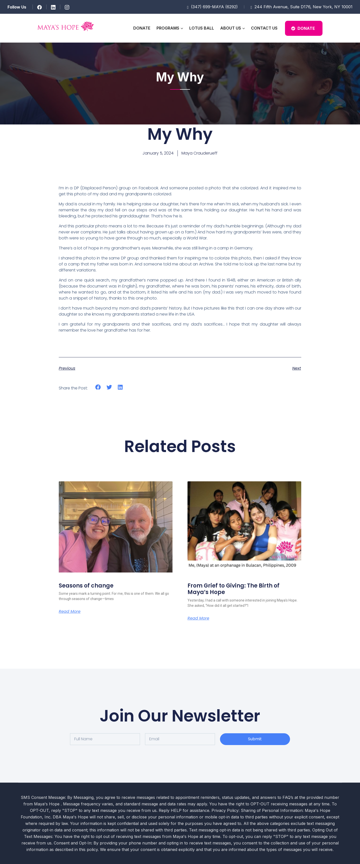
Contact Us (264, 28)
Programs (167, 28)
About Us (230, 28)
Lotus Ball (201, 28)
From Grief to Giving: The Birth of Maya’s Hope (234, 589)
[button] (98, 387)
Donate (141, 28)
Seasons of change (86, 586)
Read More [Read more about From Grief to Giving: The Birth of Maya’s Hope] (198, 618)
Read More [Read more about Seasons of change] (69, 612)
